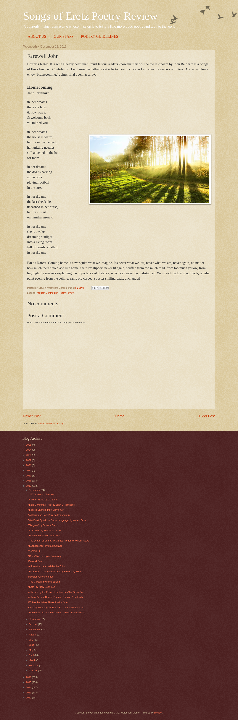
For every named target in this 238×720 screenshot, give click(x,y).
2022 (29, 460)
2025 (29, 444)
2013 (29, 692)
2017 (29, 485)
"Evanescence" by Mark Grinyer (45, 545)
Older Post (207, 416)
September (35, 629)
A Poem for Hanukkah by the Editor (47, 566)
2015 (29, 682)
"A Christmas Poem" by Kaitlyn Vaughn (49, 515)
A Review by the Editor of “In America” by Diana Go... (56, 592)
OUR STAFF (63, 36)
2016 (29, 677)
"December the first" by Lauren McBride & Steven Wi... (57, 612)
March (32, 660)
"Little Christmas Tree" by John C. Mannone (51, 504)
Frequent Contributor (46, 292)
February (34, 665)
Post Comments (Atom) (50, 423)
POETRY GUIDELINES (99, 36)
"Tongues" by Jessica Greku (43, 525)
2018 (29, 480)
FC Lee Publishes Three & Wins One (47, 602)
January (33, 670)
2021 (29, 465)
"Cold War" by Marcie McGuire (44, 530)
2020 (29, 470)
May (31, 650)
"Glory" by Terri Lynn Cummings (45, 556)
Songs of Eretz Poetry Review (90, 16)
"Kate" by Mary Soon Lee (41, 587)
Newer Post (32, 416)
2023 (29, 455)
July (31, 639)
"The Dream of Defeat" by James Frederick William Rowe (58, 540)
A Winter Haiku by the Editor (43, 499)
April (31, 655)
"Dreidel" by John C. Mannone (44, 535)
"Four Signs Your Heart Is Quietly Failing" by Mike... (55, 571)
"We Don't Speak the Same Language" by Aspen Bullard (58, 520)
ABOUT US (37, 36)
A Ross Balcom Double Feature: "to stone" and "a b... (56, 597)
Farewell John (35, 561)
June (32, 644)
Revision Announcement (41, 576)
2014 (29, 687)
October (33, 624)
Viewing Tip (34, 550)
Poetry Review (66, 292)
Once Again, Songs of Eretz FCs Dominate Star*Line (56, 607)
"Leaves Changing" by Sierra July (46, 509)
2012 (29, 697)
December (35, 490)
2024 (29, 449)
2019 (29, 475)
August (33, 634)
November (35, 619)
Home (119, 416)
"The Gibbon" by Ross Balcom (44, 581)
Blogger (158, 712)
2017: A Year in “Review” (41, 494)
